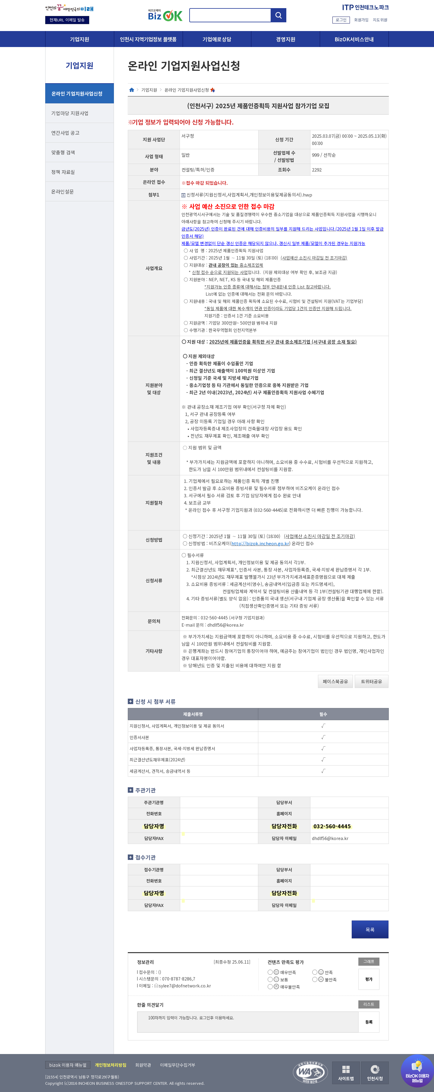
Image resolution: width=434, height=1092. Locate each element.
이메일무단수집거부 (177, 1065)
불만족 (331, 980)
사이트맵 (346, 1078)
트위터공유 (371, 681)
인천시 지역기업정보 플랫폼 (148, 39)
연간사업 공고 (65, 132)
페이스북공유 (335, 681)
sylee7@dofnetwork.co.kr (185, 986)
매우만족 (288, 972)
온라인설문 (62, 191)
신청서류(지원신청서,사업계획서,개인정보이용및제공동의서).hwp (246, 194)
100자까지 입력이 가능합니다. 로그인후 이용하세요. (248, 1022)
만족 (329, 972)
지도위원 (380, 20)
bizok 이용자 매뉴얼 (67, 1065)
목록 (370, 929)
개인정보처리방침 (110, 1065)
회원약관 (143, 1065)
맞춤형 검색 (63, 152)
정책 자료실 (63, 171)
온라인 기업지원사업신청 (77, 93)
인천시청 (375, 1078)
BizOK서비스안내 (354, 39)
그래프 (368, 961)
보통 (284, 980)
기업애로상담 (217, 39)
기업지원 (79, 39)
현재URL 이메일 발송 (67, 20)
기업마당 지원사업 (70, 113)
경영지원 (285, 39)
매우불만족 (290, 987)
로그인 (341, 20)
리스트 (368, 1004)
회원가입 (361, 20)
